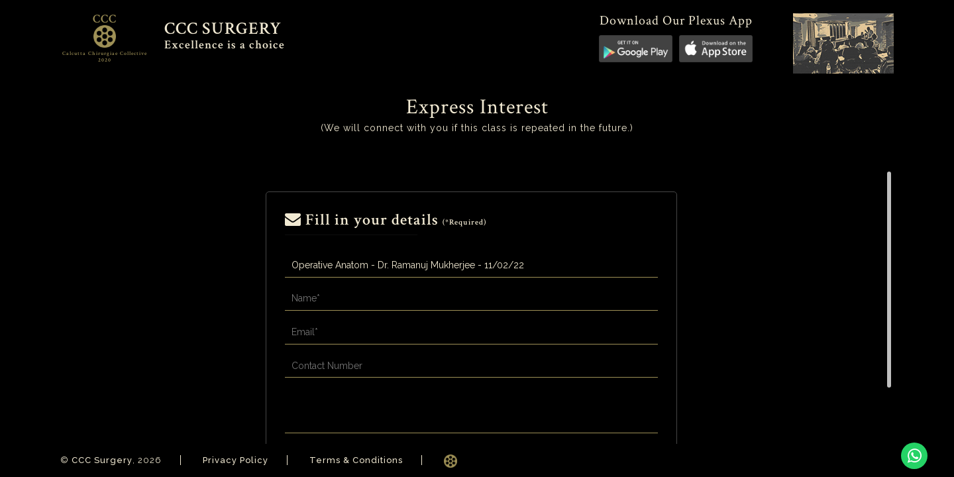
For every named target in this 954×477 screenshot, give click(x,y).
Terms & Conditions (356, 460)
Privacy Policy (235, 460)
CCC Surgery (102, 460)
